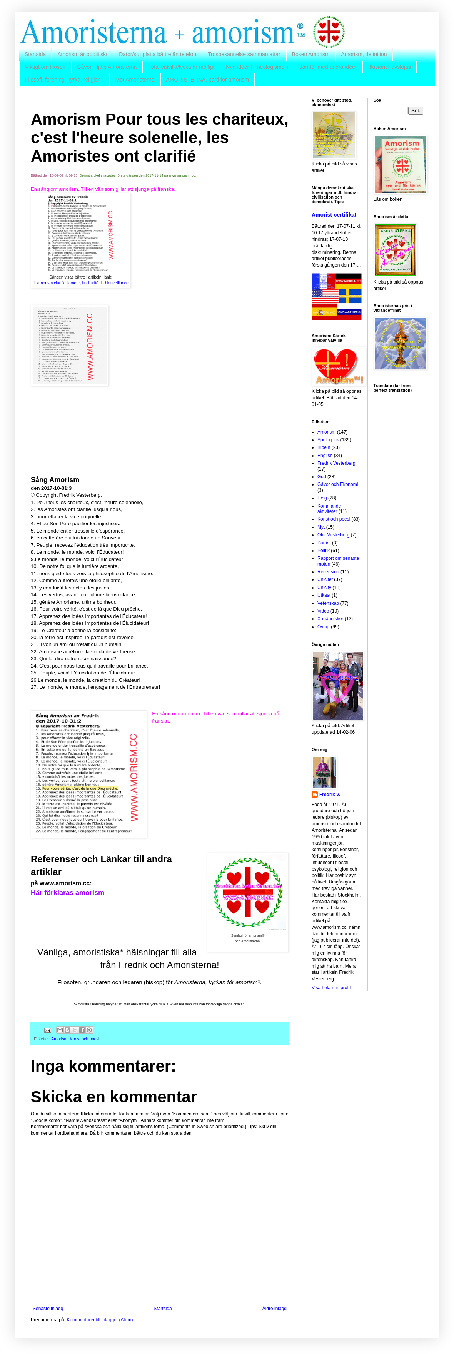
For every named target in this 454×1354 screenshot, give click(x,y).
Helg (322, 498)
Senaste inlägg (48, 1308)
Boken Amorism (311, 54)
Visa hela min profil (331, 987)
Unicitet (325, 579)
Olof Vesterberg (333, 535)
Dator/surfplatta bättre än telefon (157, 54)
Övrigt (323, 626)
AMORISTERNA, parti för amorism (207, 80)
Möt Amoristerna (135, 80)
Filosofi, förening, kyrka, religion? (64, 80)
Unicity (324, 587)
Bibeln (323, 447)
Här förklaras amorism (67, 893)
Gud (321, 476)
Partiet (324, 543)
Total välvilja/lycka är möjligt (181, 67)
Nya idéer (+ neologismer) (257, 67)
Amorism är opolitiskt (82, 54)
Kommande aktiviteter (329, 508)
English (324, 455)
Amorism (59, 1039)
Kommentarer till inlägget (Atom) (100, 1319)
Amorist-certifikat (334, 215)
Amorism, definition (364, 54)
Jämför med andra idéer (328, 67)
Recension (328, 571)
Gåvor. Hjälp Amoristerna (107, 67)
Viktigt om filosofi (45, 67)
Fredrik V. (329, 794)
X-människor (330, 618)
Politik (323, 550)
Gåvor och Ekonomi (337, 484)
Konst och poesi (85, 1039)
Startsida (35, 54)
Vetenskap (328, 603)
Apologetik (328, 439)
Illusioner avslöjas (389, 67)
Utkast (323, 595)
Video (323, 611)
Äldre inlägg (274, 1308)
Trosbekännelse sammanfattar (244, 54)
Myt (321, 527)
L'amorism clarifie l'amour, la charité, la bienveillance (81, 282)
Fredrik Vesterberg (336, 463)
